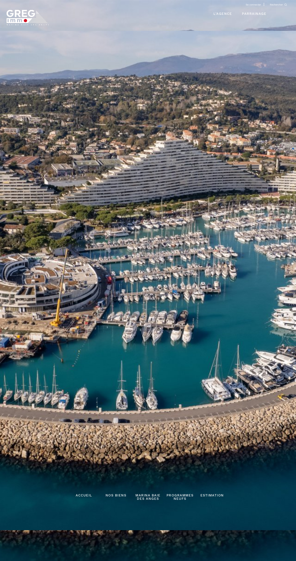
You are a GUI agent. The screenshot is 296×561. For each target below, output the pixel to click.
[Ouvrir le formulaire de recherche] (278, 5)
